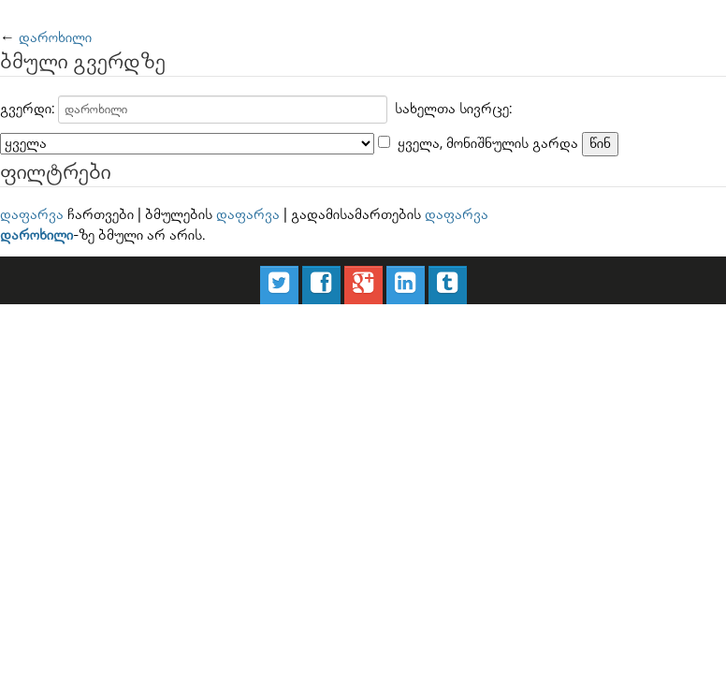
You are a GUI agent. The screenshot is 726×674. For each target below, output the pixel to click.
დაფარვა (32, 215)
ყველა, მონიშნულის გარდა (488, 144)
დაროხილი (55, 38)
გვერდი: (27, 109)
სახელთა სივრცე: (453, 109)
